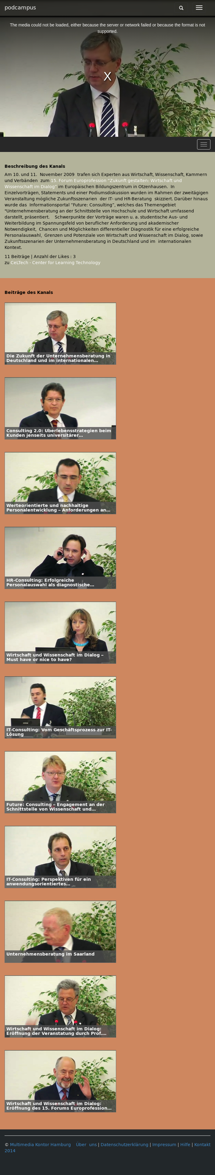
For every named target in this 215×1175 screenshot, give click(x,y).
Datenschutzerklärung (124, 1144)
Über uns (86, 1144)
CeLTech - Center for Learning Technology (55, 262)
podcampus (20, 7)
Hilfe (185, 1144)
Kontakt (202, 1144)
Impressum (164, 1144)
